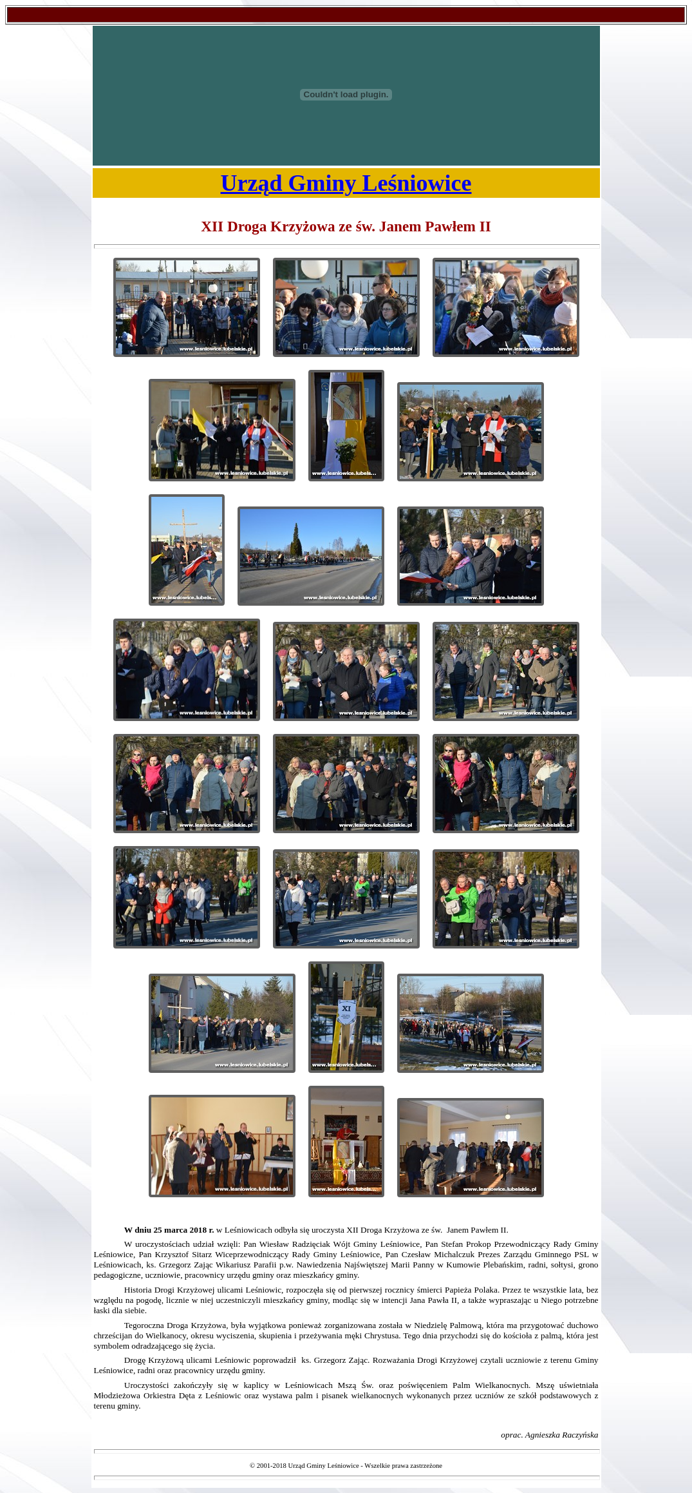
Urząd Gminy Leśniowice (346, 183)
